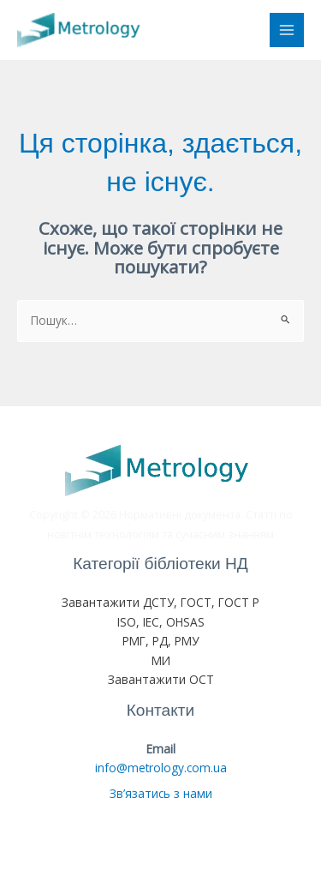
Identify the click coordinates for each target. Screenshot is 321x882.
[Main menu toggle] (287, 30)
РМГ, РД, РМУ (160, 641)
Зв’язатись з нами (161, 793)
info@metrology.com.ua (161, 767)
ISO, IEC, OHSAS (161, 622)
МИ (161, 660)
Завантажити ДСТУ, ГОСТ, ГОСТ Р (160, 602)
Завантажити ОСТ (161, 679)
